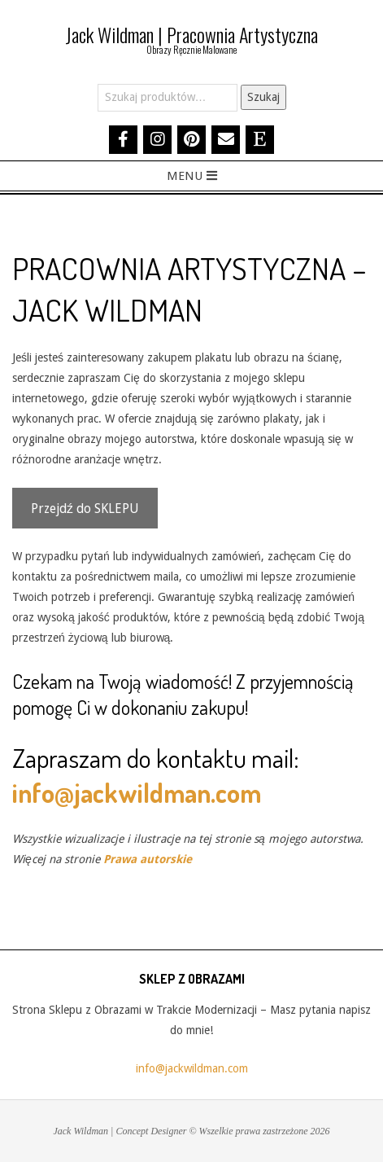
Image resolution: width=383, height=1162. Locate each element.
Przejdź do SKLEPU (85, 508)
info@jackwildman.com (136, 792)
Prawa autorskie (147, 859)
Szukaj (263, 96)
